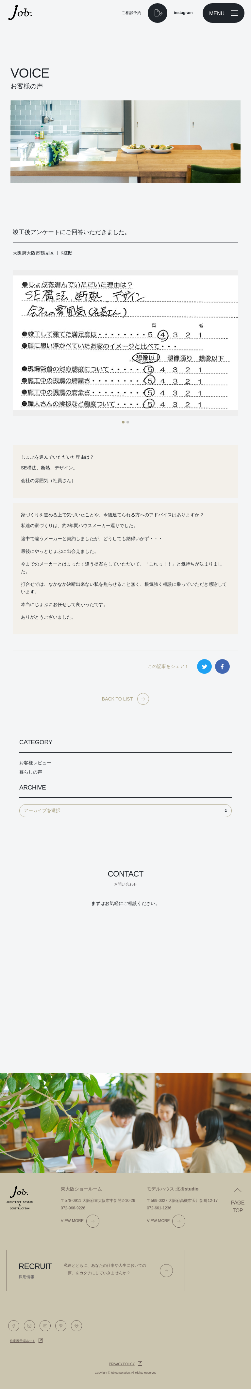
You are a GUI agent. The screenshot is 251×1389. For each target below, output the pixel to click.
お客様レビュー (35, 762)
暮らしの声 (30, 772)
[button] (123, 422)
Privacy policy (122, 1364)
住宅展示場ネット (22, 1341)
